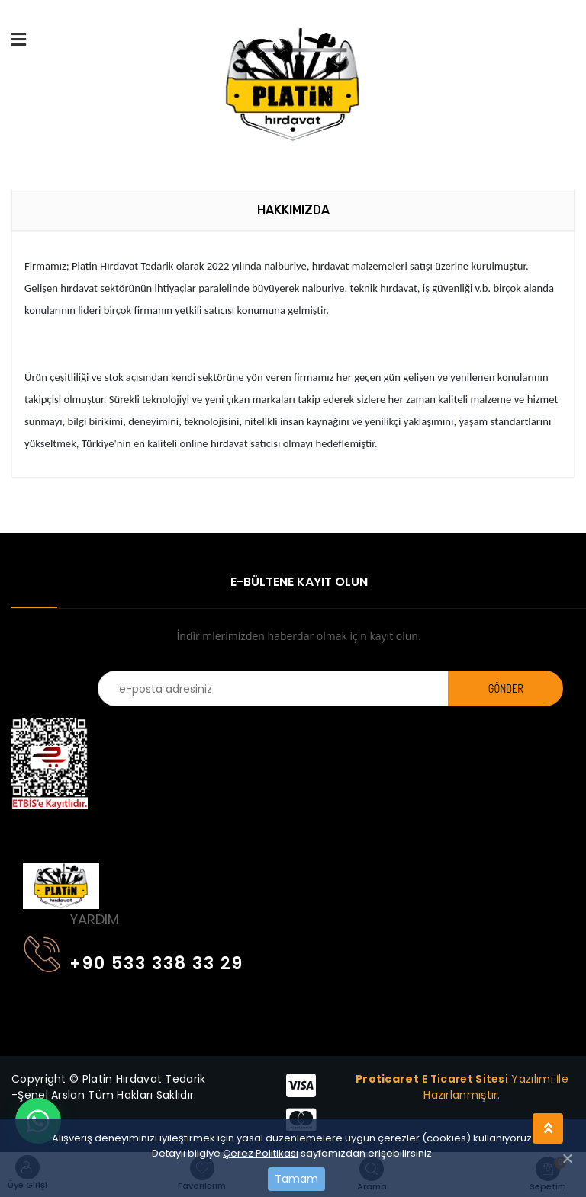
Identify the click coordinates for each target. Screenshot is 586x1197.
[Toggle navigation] (32, 830)
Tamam (296, 1178)
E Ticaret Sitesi (465, 1079)
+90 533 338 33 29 (133, 960)
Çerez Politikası (260, 1153)
